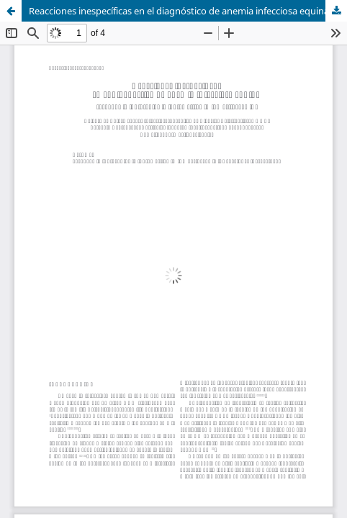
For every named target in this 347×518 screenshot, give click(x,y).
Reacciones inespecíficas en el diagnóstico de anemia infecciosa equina (179, 10)
